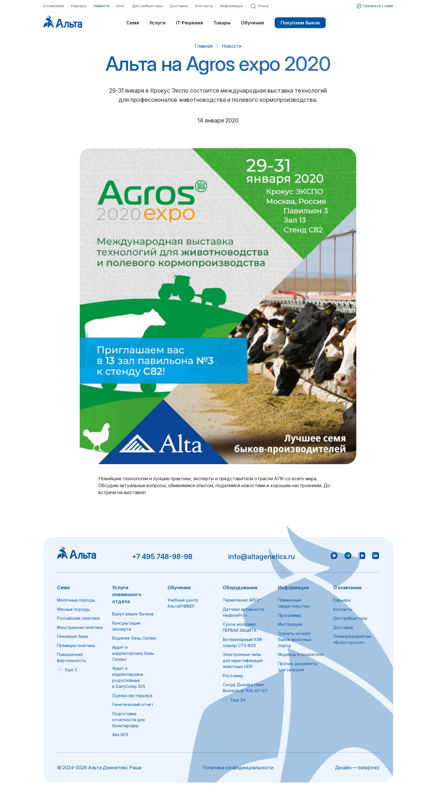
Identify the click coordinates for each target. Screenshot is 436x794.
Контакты (204, 6)
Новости (101, 6)
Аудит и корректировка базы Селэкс (133, 653)
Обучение (252, 23)
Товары (222, 23)
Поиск (259, 6)
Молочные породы (76, 600)
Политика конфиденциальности (238, 767)
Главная (204, 46)
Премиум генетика (76, 645)
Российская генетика (78, 618)
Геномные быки (72, 636)
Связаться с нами (375, 6)
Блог (121, 6)
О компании (53, 6)
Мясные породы (73, 609)
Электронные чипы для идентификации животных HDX (243, 660)
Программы (289, 615)
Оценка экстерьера (132, 695)
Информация (231, 6)
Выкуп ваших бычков (133, 613)
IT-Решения (189, 23)
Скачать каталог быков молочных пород (295, 639)
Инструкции (290, 624)
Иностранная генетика (80, 627)
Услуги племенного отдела (126, 594)
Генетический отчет (132, 704)
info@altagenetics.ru (261, 556)
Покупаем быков (300, 23)
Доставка (179, 6)
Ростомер (233, 675)
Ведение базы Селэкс (134, 638)
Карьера (78, 6)
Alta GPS (120, 734)
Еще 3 (67, 669)
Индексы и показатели (300, 654)
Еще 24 (234, 699)
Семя (132, 23)
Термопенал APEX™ (242, 600)
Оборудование (240, 587)
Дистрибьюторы (147, 6)
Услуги (157, 23)
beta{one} (368, 767)
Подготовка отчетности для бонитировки (128, 719)
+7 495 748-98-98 (162, 556)
